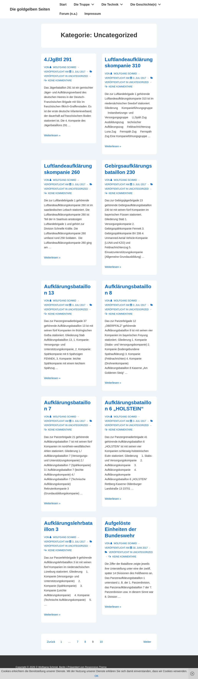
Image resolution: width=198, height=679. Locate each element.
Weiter (147, 641)
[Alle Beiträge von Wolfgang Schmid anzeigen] (63, 67)
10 (101, 641)
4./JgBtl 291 (58, 59)
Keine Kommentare (60, 80)
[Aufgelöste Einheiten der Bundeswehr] (140, 547)
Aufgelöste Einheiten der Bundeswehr (120, 529)
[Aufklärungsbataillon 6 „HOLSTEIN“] (139, 421)
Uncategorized (78, 76)
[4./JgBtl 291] (78, 71)
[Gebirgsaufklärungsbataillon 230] (139, 184)
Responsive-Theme (96, 667)
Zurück (51, 641)
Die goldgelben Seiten (30, 9)
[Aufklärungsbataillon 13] (78, 305)
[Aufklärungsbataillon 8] (139, 305)
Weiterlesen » (52, 135)
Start (62, 4)
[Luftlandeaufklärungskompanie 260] (78, 184)
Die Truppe (85, 3)
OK (96, 675)
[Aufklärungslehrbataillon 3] (78, 541)
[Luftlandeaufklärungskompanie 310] (139, 78)
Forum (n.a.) (68, 13)
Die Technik (113, 3)
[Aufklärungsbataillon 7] (78, 421)
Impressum (93, 13)
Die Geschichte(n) (146, 3)
